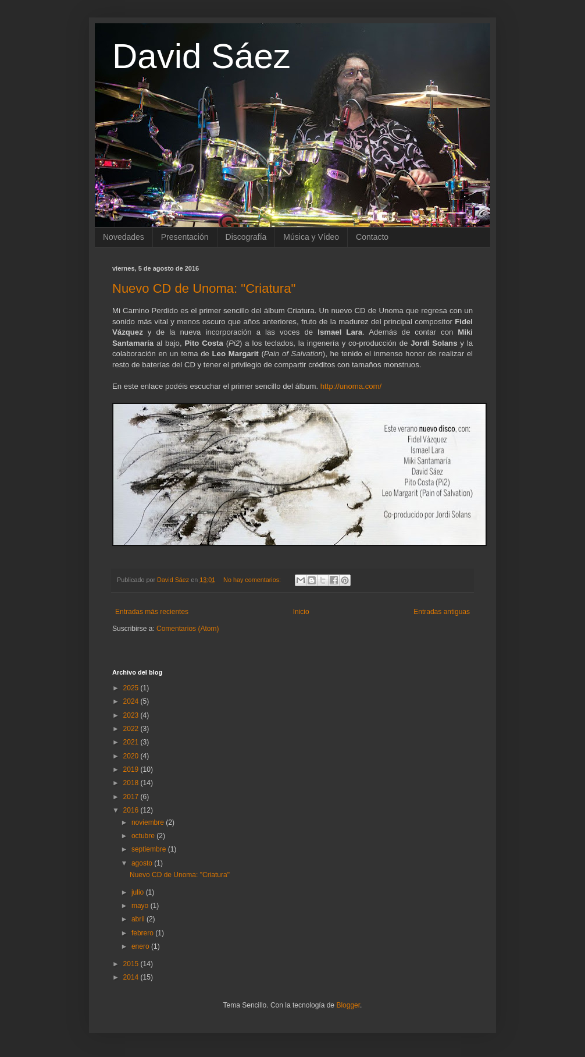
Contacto (372, 237)
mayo (141, 906)
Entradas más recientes (151, 612)
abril (139, 919)
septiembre (149, 849)
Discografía (246, 237)
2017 (132, 797)
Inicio (301, 612)
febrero (143, 933)
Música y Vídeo (311, 237)
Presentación (185, 237)
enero (141, 946)
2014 (132, 977)
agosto (142, 863)
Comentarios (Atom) (187, 629)
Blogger (348, 1005)
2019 (132, 769)
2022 (132, 729)
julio (138, 892)
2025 (132, 688)
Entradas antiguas (441, 612)
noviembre (148, 822)
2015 (132, 964)
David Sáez (201, 56)
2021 (132, 742)
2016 (132, 810)
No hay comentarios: (253, 579)
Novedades (123, 237)
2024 (132, 701)
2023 (132, 715)
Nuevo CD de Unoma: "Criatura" (203, 288)
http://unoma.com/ (351, 386)
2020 (132, 756)
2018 (132, 783)
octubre (143, 836)
